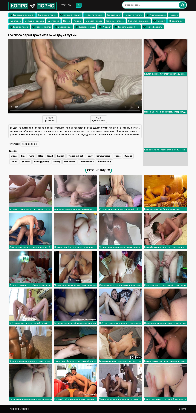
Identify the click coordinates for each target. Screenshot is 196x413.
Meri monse (69, 161)
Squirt (50, 156)
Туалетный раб (75, 156)
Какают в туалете (134, 14)
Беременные (63, 26)
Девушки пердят (70, 14)
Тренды (66, 5)
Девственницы (85, 26)
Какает (60, 156)
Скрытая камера (93, 20)
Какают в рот (114, 14)
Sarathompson (103, 156)
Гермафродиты (152, 26)
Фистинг (105, 26)
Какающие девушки (22, 14)
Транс (117, 156)
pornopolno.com (19, 409)
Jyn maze (25, 161)
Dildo (40, 156)
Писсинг (159, 20)
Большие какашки (34, 20)
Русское (174, 14)
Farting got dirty (41, 161)
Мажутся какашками (138, 20)
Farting (56, 161)
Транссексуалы (41, 26)
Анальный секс (156, 14)
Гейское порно (19, 26)
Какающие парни (47, 14)
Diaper (14, 156)
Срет (90, 156)
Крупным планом (115, 20)
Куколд (128, 156)
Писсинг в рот (176, 20)
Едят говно (53, 20)
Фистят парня (104, 161)
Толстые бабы (86, 161)
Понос (66, 20)
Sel (22, 156)
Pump (31, 156)
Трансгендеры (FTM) (127, 26)
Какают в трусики (94, 14)
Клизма (77, 20)
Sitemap (182, 409)
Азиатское (15, 20)
